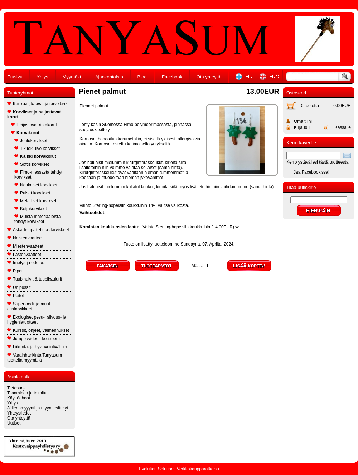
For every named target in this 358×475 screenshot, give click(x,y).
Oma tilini (303, 121)
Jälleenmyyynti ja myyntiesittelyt (37, 408)
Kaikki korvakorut (35, 156)
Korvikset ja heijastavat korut (34, 115)
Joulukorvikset (30, 140)
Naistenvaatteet (25, 238)
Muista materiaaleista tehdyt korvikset (37, 219)
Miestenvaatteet (25, 246)
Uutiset (13, 423)
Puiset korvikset (32, 192)
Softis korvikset (31, 164)
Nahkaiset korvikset (35, 185)
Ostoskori (296, 93)
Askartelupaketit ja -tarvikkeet (38, 229)
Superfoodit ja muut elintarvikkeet (28, 306)
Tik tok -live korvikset (37, 148)
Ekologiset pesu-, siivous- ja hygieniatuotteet (36, 320)
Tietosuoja (17, 388)
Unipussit (18, 287)
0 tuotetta (310, 105)
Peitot (15, 295)
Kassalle (343, 127)
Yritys (42, 76)
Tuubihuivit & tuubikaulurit (34, 279)
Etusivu (15, 76)
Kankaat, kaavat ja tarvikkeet (37, 103)
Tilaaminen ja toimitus (28, 393)
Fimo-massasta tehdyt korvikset (38, 175)
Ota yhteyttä (209, 76)
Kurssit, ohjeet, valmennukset (38, 330)
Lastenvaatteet (24, 254)
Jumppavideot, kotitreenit (34, 338)
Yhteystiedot (19, 413)
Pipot (15, 270)
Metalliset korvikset (35, 200)
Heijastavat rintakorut (34, 124)
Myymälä (71, 76)
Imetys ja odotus (25, 262)
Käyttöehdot (18, 398)
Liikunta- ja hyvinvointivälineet (38, 346)
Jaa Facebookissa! (311, 172)
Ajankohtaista (109, 76)
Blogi (142, 76)
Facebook (172, 76)
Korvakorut (25, 132)
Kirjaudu (302, 127)
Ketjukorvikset (30, 208)
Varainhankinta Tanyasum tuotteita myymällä (34, 358)
